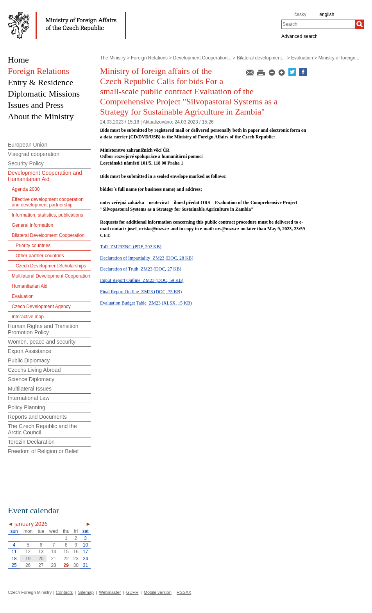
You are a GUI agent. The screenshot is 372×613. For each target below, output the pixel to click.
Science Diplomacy (31, 379)
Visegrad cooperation (33, 154)
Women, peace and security (41, 342)
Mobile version (158, 592)
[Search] (359, 24)
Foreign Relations (149, 58)
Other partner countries (40, 255)
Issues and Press (36, 105)
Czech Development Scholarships (51, 266)
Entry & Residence (40, 82)
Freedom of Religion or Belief (43, 451)
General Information (32, 225)
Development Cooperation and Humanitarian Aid (45, 176)
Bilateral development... (261, 58)
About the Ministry (41, 116)
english (326, 14)
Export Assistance (29, 351)
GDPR (132, 592)
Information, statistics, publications (47, 215)
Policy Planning (26, 407)
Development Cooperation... (202, 58)
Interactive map (28, 316)
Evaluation (302, 58)
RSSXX (184, 592)
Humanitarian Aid (29, 286)
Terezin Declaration (31, 442)
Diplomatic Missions (44, 94)
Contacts (64, 592)
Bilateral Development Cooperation (48, 235)
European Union (27, 145)
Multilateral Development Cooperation (51, 276)
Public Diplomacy (29, 360)
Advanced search (299, 36)
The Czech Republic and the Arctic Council (42, 429)
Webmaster (110, 592)
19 (27, 558)
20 (40, 558)
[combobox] (318, 24)
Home (18, 60)
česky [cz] (300, 14)
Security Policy (26, 163)
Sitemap (86, 592)
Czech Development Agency (41, 306)
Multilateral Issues (30, 388)
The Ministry (112, 58)
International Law (29, 398)
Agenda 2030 (25, 189)
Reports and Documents (37, 417)
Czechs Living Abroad (34, 370)
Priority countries (33, 245)
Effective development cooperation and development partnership (48, 202)
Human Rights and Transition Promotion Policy (43, 329)
